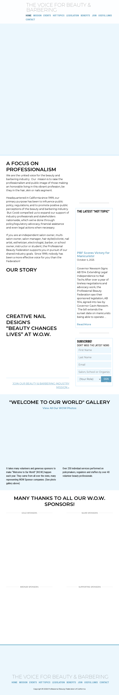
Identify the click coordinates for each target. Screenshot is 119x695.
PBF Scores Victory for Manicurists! (93, 254)
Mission (37, 15)
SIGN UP (106, 379)
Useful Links (105, 15)
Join (94, 15)
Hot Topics (58, 15)
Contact (30, 19)
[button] (3, 451)
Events (47, 15)
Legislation (72, 15)
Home (28, 15)
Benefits (85, 15)
